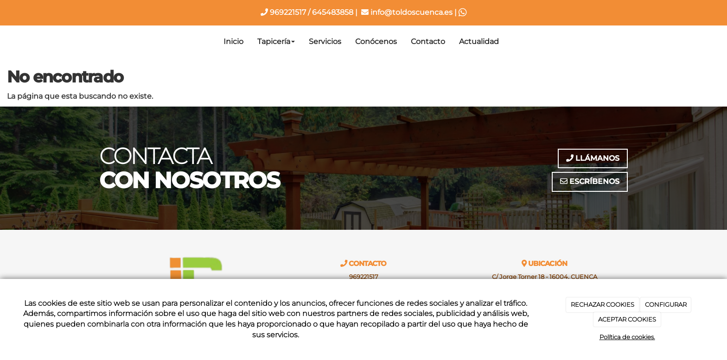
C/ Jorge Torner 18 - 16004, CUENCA (544, 276)
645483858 (332, 12)
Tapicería (276, 41)
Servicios (325, 41)
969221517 (283, 12)
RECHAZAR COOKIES (602, 304)
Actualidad (479, 41)
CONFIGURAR (666, 304)
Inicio (233, 41)
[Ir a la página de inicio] (97, 41)
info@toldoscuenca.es (407, 12)
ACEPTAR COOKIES (627, 319)
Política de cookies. (627, 337)
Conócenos (376, 41)
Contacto (428, 41)
